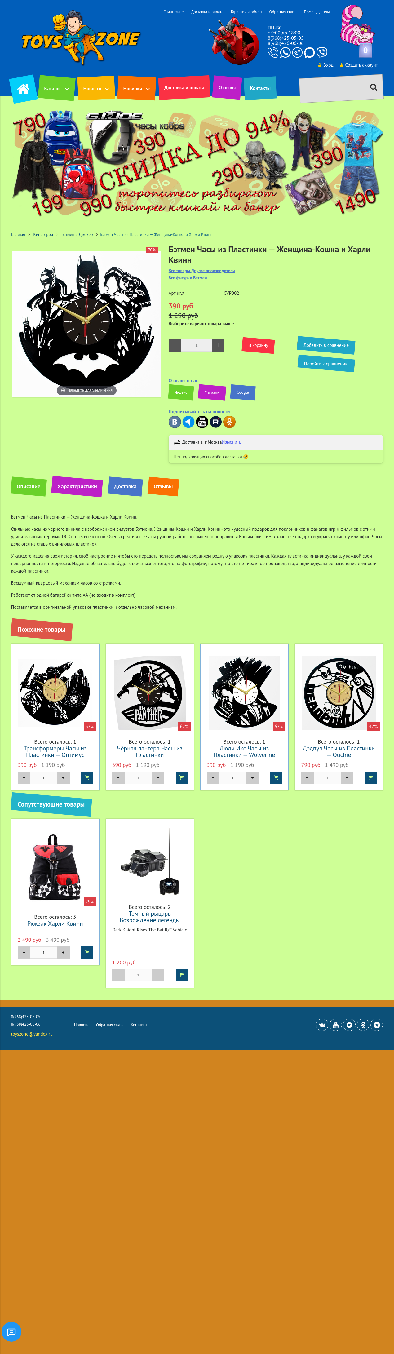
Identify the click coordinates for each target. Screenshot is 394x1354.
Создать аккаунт (359, 65)
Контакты (260, 88)
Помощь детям (317, 12)
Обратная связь (282, 12)
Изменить (231, 442)
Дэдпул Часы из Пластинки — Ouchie (339, 751)
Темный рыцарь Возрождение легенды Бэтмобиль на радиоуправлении (150, 923)
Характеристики (77, 486)
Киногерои (43, 234)
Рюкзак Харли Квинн (55, 923)
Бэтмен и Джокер (77, 234)
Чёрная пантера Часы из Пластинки (150, 751)
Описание (29, 486)
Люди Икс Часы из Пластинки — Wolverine (244, 751)
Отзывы (227, 87)
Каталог (52, 88)
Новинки (132, 88)
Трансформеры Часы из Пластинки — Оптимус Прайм (55, 754)
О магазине (173, 12)
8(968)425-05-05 (285, 38)
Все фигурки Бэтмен (188, 278)
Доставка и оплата (207, 12)
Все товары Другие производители (202, 270)
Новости (92, 88)
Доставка (125, 486)
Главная (18, 234)
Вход (325, 65)
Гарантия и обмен (246, 12)
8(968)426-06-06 (285, 43)
